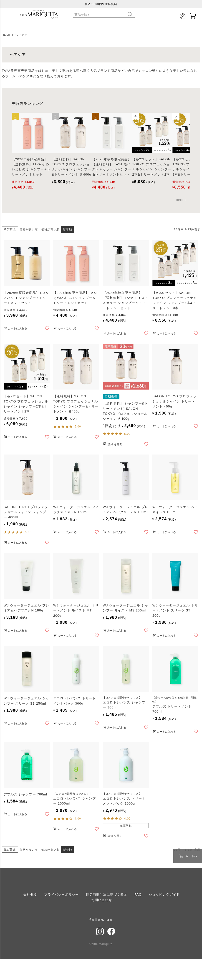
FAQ (138, 894)
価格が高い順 (50, 229)
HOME (6, 35)
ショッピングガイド (164, 894)
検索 (131, 14)
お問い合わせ (101, 900)
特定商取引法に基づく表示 (106, 894)
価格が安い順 (29, 229)
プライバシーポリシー (61, 894)
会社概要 (30, 894)
